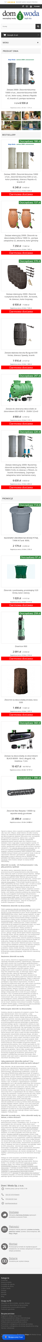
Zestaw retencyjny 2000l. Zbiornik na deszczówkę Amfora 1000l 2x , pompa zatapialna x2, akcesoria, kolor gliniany (21, 238)
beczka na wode (6, 912)
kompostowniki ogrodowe (9, 1166)
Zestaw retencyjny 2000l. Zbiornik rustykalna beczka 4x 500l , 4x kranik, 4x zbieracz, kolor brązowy (21, 296)
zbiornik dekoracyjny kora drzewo (23, 848)
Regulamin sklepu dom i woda (11, 1316)
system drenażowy (16, 951)
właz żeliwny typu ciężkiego (30, 1173)
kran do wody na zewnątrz (31, 1003)
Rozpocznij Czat (13, 1337)
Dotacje (13, 1258)
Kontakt (37, 6)
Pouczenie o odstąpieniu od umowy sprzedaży (17, 1324)
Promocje (4, 1280)
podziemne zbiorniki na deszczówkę (17, 909)
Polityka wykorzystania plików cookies (14, 1322)
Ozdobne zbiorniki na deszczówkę (18, 1134)
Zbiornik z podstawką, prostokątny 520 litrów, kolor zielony (21, 591)
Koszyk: (12, 35)
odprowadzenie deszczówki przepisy (21, 1171)
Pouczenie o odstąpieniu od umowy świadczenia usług (19, 1326)
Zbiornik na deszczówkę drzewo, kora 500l (21, 701)
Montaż (13, 1243)
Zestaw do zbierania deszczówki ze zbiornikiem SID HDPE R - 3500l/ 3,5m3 (21, 410)
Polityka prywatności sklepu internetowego (15, 1318)
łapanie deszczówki (16, 875)
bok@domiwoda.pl (11, 1203)
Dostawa (14, 1212)
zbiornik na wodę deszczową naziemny (13, 978)
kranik (15, 1003)
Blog (2, 1296)
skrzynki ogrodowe (27, 1164)
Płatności (14, 1226)
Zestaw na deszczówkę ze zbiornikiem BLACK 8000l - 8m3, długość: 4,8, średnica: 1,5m (21, 758)
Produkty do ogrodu (8, 1284)
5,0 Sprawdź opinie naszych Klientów (20, 2)
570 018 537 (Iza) (11, 1199)
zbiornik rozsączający (8, 882)
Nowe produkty (6, 1282)
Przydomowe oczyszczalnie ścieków (13, 1307)
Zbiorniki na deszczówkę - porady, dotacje (15, 1303)
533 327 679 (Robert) (12, 1194)
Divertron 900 (21, 646)
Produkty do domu (7, 1286)
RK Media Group (35, 1334)
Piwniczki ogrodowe (8, 1309)
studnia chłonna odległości (27, 1169)
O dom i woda (5, 1288)
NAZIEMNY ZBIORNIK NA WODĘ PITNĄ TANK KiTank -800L (21, 539)
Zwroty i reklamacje (7, 1328)
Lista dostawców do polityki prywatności (14, 1320)
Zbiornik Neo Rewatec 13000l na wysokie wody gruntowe (21, 812)
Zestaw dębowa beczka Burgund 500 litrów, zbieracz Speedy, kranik (21, 354)
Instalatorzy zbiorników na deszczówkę (14, 1305)
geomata (15, 1173)
